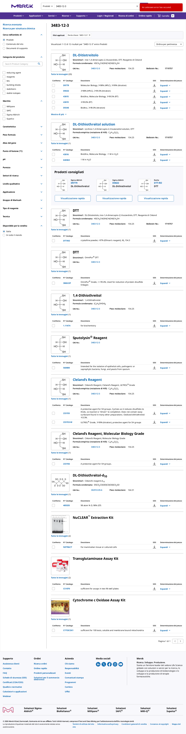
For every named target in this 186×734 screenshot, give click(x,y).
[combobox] (94, 6)
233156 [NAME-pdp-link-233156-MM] (66, 463)
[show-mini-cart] (166, 16)
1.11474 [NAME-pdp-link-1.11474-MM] (66, 325)
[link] (17, 664)
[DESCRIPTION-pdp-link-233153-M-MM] (113, 422)
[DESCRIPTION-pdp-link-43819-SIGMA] (113, 102)
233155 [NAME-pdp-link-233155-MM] (66, 413)
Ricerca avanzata (12, 24)
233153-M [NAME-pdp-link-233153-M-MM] (67, 422)
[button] (105, 15)
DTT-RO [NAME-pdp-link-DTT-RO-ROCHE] (66, 240)
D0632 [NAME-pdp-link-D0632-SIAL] (66, 90)
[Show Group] (41, 126)
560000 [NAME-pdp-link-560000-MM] (66, 367)
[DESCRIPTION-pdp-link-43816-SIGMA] (113, 154)
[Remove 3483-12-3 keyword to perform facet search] (90, 35)
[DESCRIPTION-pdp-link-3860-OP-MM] (113, 283)
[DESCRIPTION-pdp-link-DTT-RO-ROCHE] (113, 240)
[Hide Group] (41, 34)
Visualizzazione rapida (72, 198)
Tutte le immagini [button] (59, 74)
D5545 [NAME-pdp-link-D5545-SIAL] (66, 107)
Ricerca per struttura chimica (19, 28)
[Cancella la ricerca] (137, 6)
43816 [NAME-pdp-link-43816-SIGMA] (66, 154)
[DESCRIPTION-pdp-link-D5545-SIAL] (113, 107)
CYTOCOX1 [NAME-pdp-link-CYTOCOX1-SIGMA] (68, 630)
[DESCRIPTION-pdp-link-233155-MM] (113, 413)
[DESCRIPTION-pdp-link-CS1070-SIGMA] (113, 588)
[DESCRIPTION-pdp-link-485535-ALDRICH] (112, 505)
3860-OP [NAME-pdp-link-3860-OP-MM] (67, 283)
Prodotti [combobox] (46, 6)
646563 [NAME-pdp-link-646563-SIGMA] (66, 160)
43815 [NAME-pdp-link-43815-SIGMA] (66, 96)
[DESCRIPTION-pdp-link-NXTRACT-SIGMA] (113, 547)
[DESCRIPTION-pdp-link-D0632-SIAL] (113, 90)
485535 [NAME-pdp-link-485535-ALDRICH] (66, 505)
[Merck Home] (22, 6)
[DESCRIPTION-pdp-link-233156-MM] (113, 463)
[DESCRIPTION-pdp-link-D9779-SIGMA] (113, 85)
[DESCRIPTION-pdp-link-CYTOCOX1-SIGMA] (113, 630)
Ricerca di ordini (126, 15)
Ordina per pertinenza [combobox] (166, 44)
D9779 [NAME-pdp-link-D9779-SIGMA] (66, 85)
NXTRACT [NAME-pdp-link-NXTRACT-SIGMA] (67, 547)
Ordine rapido (145, 15)
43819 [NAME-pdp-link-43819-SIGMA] (66, 102)
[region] (21, 231)
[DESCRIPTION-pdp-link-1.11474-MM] (111, 325)
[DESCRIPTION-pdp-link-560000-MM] (113, 368)
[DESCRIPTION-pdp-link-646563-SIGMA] (113, 160)
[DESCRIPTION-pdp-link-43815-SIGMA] (113, 96)
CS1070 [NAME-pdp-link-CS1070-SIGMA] (66, 588)
